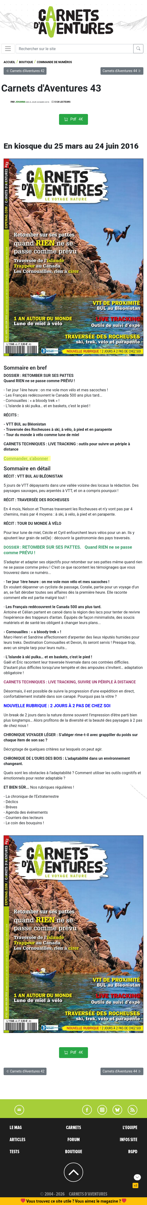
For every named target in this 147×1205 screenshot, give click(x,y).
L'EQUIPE (130, 1127)
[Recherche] (75, 48)
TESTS (14, 1151)
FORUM (73, 1139)
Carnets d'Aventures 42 (25, 71)
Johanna (20, 102)
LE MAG (16, 1127)
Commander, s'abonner (26, 458)
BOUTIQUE (73, 1151)
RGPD (132, 1151)
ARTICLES (17, 1139)
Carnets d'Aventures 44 (122, 71)
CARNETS (73, 1127)
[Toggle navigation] (8, 48)
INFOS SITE (128, 1139)
